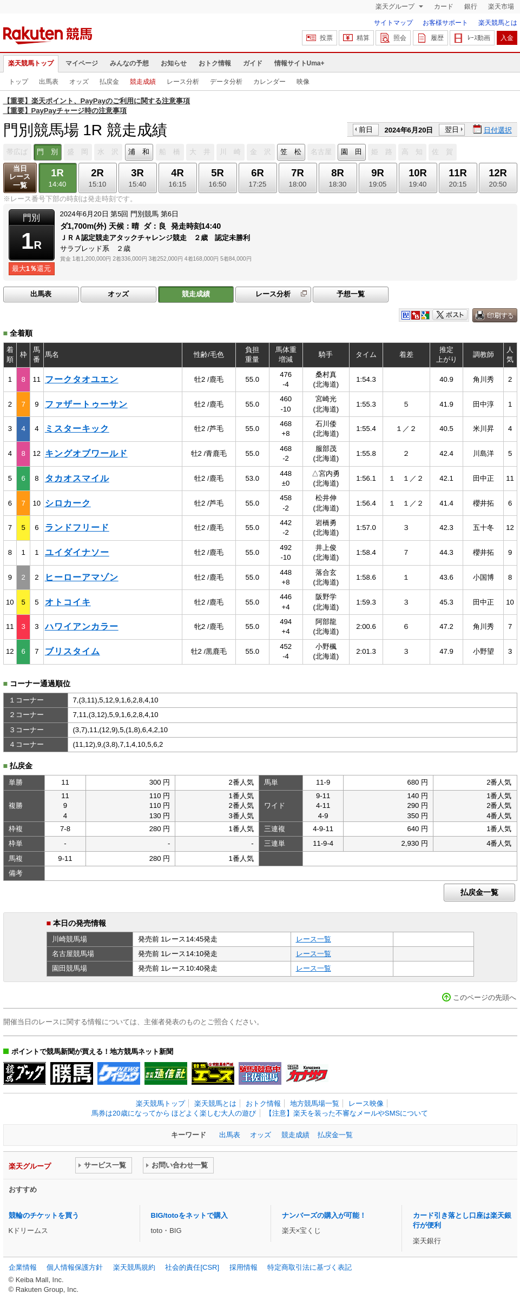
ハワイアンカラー (82, 626)
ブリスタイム (72, 651)
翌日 (452, 129)
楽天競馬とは (497, 22)
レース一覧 (313, 939)
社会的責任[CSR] (192, 1267)
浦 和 (138, 152)
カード (443, 6)
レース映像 (366, 1103)
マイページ (81, 63)
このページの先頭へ (484, 997)
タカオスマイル (77, 478)
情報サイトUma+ (299, 63)
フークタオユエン (82, 379)
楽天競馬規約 (134, 1267)
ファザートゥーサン (86, 404)
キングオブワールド (86, 453)
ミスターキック (77, 428)
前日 (366, 129)
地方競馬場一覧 (314, 1103)
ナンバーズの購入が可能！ (324, 1215)
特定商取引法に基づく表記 (309, 1267)
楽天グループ (396, 6)
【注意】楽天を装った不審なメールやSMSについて (346, 1113)
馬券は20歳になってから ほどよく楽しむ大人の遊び (173, 1113)
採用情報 (243, 1267)
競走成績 (143, 81)
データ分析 (226, 81)
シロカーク (68, 503)
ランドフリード (77, 527)
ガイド (252, 63)
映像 (303, 81)
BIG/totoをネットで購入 (189, 1215)
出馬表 (48, 81)
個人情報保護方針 (75, 1267)
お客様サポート (445, 22)
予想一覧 (351, 294)
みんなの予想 (129, 63)
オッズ (79, 81)
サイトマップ (393, 22)
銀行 (470, 6)
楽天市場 (501, 6)
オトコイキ (68, 602)
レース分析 (183, 81)
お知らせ (174, 63)
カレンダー (269, 81)
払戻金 (109, 81)
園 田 (351, 152)
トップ (18, 81)
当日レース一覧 (19, 177)
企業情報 (23, 1267)
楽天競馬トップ (31, 63)
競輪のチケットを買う (44, 1215)
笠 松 (290, 152)
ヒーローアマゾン (82, 577)
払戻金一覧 (479, 892)
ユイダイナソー (77, 552)
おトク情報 (215, 63)
